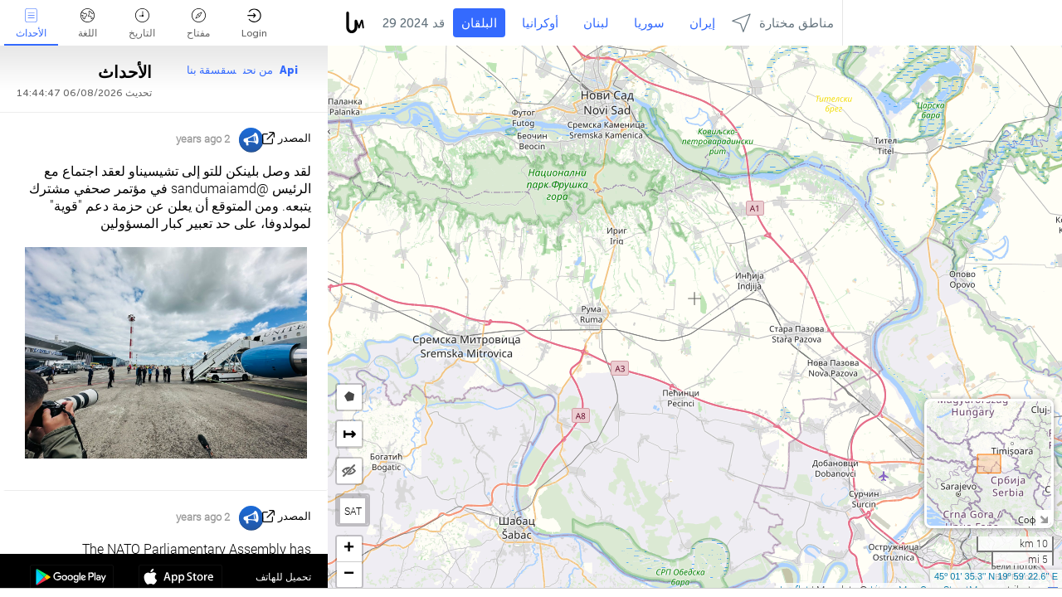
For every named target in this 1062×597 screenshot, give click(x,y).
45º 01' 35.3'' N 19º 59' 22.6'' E (996, 576)
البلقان (479, 23)
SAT (353, 510)
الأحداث (31, 23)
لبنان (596, 23)
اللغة (87, 23)
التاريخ (142, 23)
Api (289, 70)
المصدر (294, 138)
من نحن (258, 70)
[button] (349, 549)
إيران (702, 23)
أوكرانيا (540, 23)
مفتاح (198, 23)
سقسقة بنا (211, 70)
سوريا (649, 23)
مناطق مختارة (783, 22)
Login (254, 23)
